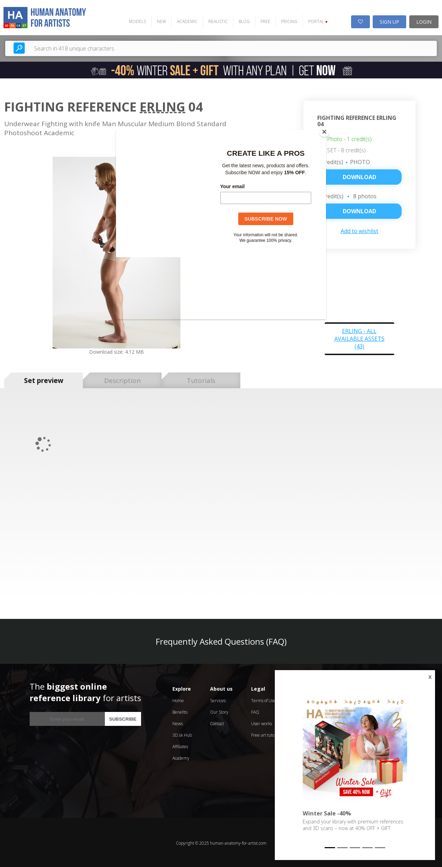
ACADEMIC (184, 20)
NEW (158, 20)
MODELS (134, 20)
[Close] (324, 131)
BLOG (241, 20)
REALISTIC (215, 20)
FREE (262, 20)
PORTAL (314, 20)
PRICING (286, 20)
